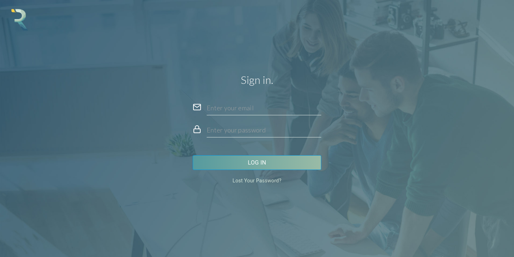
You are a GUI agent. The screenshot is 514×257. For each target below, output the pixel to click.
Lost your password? (257, 180)
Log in (257, 162)
